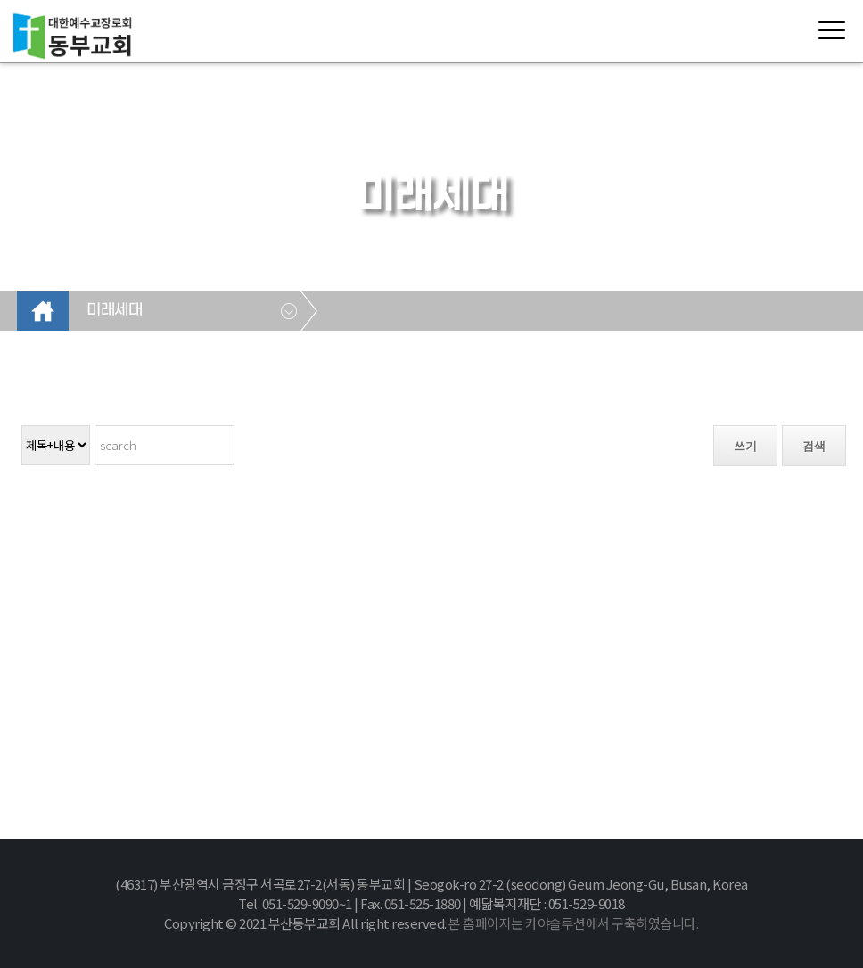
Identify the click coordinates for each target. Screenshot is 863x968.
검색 (814, 446)
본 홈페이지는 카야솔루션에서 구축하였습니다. (573, 923)
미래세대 (114, 310)
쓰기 (745, 446)
